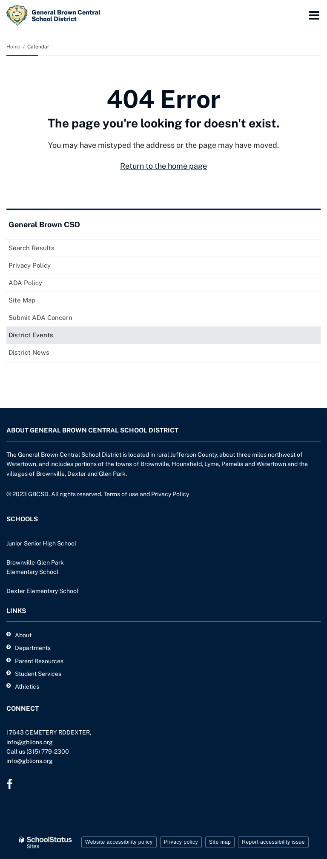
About (23, 635)
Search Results (31, 247)
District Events (31, 335)
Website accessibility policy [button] (119, 842)
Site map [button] (220, 842)
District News (29, 352)
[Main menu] (314, 15)
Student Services (38, 673)
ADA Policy (25, 282)
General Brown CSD (44, 224)
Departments (33, 647)
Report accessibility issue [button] (273, 842)
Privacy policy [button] (181, 842)
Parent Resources (39, 661)
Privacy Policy (30, 265)
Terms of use (120, 494)
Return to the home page (163, 165)
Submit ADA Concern (40, 317)
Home (13, 47)
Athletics (27, 686)
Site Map (22, 300)
